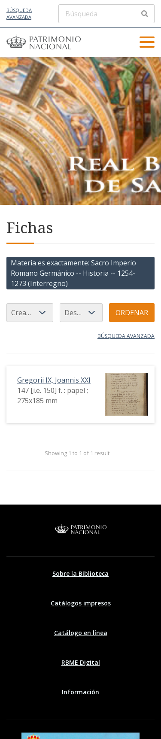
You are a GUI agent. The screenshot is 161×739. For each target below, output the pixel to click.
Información (80, 692)
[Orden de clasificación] (81, 312)
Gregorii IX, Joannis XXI (54, 380)
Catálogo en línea (80, 633)
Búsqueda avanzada (19, 14)
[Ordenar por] (29, 312)
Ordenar (131, 312)
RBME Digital (80, 662)
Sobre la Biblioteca (80, 573)
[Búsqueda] (106, 13)
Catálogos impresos (81, 603)
